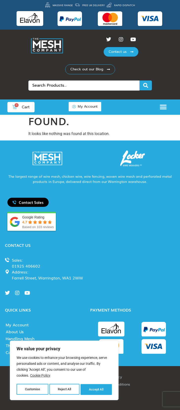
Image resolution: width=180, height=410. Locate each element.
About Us (15, 332)
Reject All (64, 389)
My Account (17, 325)
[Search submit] (146, 85)
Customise (32, 389)
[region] (64, 371)
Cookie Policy (40, 377)
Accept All (97, 389)
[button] (164, 107)
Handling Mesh (20, 339)
